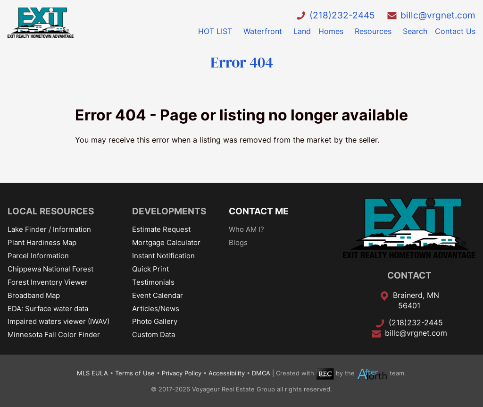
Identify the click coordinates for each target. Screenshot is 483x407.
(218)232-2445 (342, 15)
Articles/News (155, 308)
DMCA (261, 373)
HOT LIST (215, 31)
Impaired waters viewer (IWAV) (58, 321)
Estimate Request (161, 229)
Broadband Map (34, 295)
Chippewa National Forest (50, 268)
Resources (373, 31)
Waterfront (262, 31)
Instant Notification (163, 255)
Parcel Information (38, 255)
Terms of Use (135, 373)
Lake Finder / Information (49, 229)
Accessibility (226, 373)
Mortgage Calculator (166, 242)
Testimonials (153, 282)
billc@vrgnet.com (437, 15)
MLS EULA (92, 373)
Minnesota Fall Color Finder (54, 334)
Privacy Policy (181, 373)
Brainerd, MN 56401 (416, 300)
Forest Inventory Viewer (48, 282)
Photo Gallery (154, 321)
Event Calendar (157, 295)
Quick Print (150, 268)
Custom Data (153, 334)
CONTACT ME (259, 211)
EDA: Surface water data (48, 308)
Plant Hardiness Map (42, 242)
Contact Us (455, 31)
